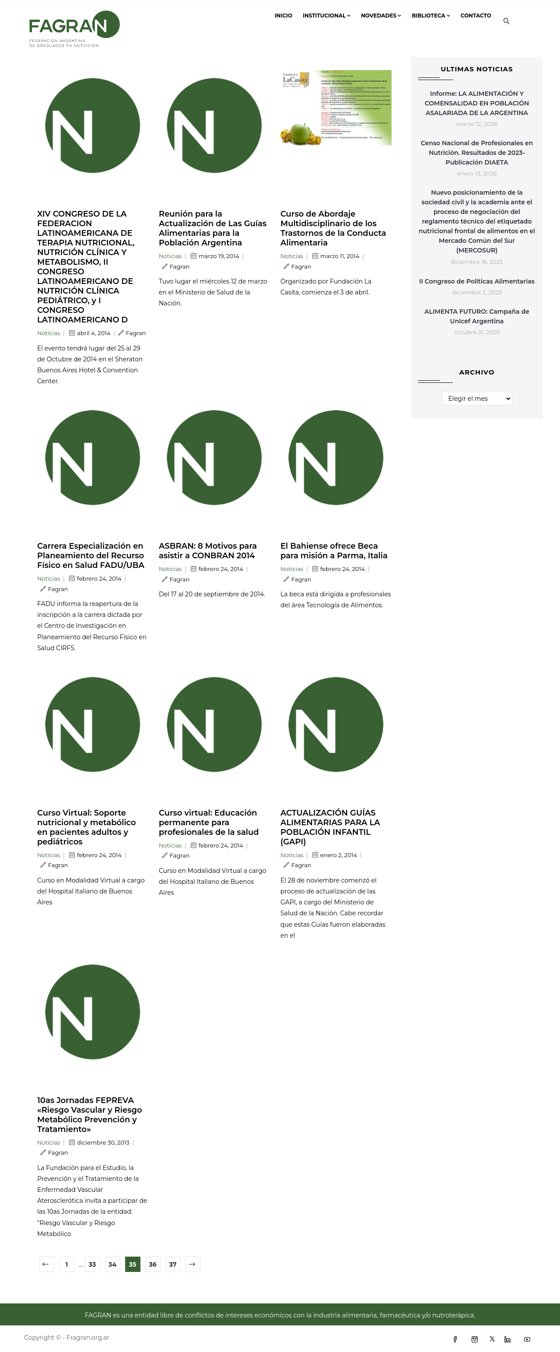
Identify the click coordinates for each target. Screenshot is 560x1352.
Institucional (326, 15)
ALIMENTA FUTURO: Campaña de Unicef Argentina (476, 316)
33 (92, 1264)
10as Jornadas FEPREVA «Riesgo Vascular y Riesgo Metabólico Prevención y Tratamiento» (89, 1115)
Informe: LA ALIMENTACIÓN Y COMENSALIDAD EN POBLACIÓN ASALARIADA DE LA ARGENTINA (477, 103)
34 (112, 1264)
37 (173, 1264)
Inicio (283, 15)
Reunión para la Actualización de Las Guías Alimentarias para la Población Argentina (212, 228)
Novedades (381, 15)
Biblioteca (431, 15)
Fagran (132, 332)
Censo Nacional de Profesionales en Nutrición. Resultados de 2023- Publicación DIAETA (477, 152)
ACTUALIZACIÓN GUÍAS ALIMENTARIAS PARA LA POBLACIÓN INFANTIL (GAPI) (330, 827)
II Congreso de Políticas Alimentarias (477, 281)
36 (152, 1264)
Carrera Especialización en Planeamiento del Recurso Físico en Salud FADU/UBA (90, 555)
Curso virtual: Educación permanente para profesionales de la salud (209, 822)
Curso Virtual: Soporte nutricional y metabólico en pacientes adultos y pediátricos (86, 827)
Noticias (48, 332)
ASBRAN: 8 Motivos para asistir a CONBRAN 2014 (208, 550)
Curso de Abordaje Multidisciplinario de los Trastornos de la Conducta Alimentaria (333, 228)
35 (132, 1264)
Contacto (476, 15)
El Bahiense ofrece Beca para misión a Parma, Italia (334, 550)
